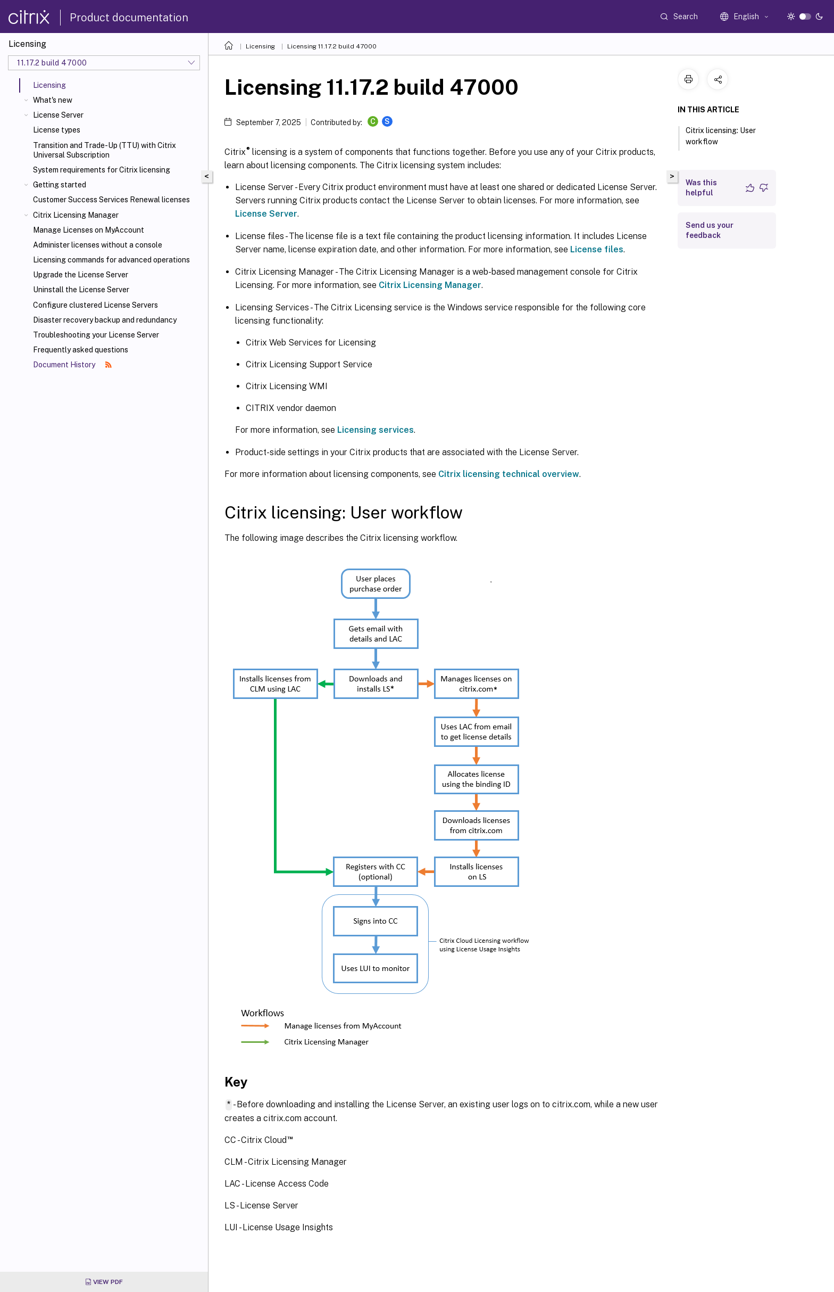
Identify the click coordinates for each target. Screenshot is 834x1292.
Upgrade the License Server (80, 274)
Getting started (59, 184)
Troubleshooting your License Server (96, 335)
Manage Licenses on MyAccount (88, 230)
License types (56, 130)
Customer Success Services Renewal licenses (111, 199)
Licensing (260, 46)
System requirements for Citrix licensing (101, 170)
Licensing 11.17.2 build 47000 (332, 46)
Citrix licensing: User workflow (721, 136)
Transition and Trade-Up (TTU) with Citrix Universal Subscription (104, 150)
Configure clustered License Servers (95, 305)
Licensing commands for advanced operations (111, 260)
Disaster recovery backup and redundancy (105, 320)
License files (596, 249)
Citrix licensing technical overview (508, 474)
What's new (52, 100)
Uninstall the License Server (81, 289)
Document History (72, 364)
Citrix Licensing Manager (76, 215)
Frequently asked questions (80, 349)
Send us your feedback (709, 230)
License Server (58, 115)
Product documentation (129, 17)
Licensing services (375, 430)
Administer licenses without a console (97, 245)
